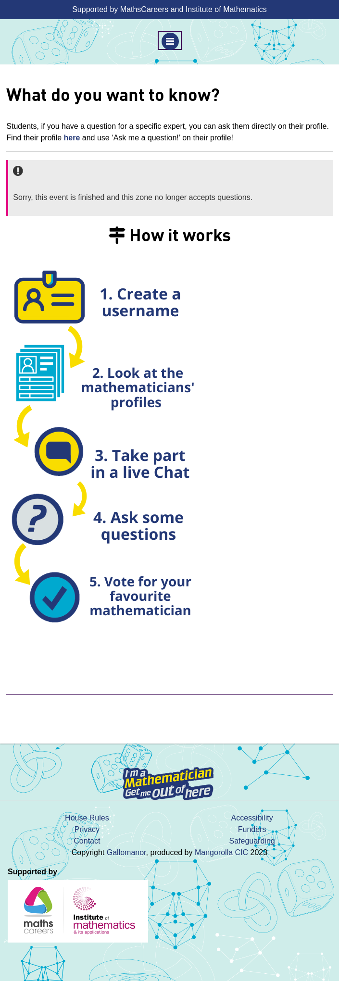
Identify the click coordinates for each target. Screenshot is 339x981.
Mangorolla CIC (221, 852)
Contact (87, 841)
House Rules (87, 818)
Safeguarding (252, 841)
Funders (252, 829)
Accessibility (252, 818)
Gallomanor (126, 852)
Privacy (87, 829)
